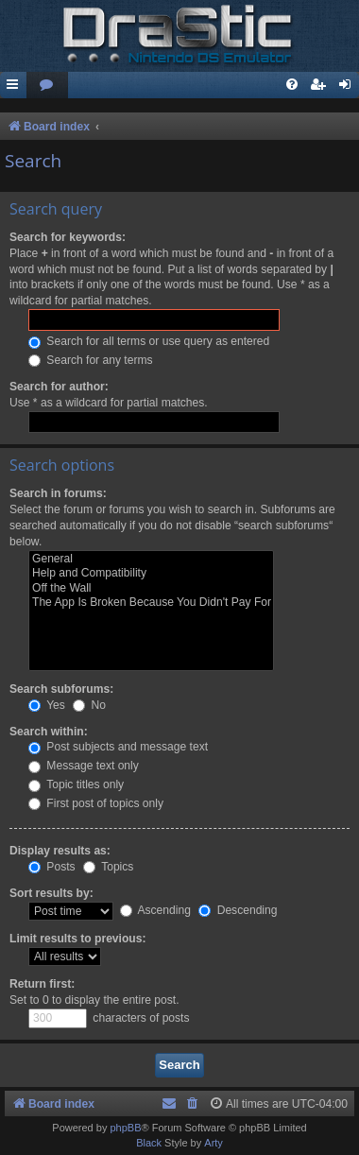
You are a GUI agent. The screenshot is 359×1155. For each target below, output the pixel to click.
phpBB (125, 1127)
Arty (213, 1142)
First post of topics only (95, 803)
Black (149, 1142)
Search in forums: (58, 493)
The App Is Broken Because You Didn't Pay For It (151, 603)
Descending (237, 910)
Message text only (83, 765)
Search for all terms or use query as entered (148, 341)
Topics (108, 866)
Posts (52, 866)
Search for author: (59, 386)
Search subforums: (61, 689)
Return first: (42, 984)
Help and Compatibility (151, 573)
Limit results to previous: (77, 938)
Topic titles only (76, 784)
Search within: (48, 731)
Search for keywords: (67, 237)
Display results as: (60, 850)
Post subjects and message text (118, 746)
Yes (46, 705)
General (151, 559)
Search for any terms (90, 360)
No (89, 705)
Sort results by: (51, 893)
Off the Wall (151, 588)
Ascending (155, 910)
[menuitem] (47, 85)
